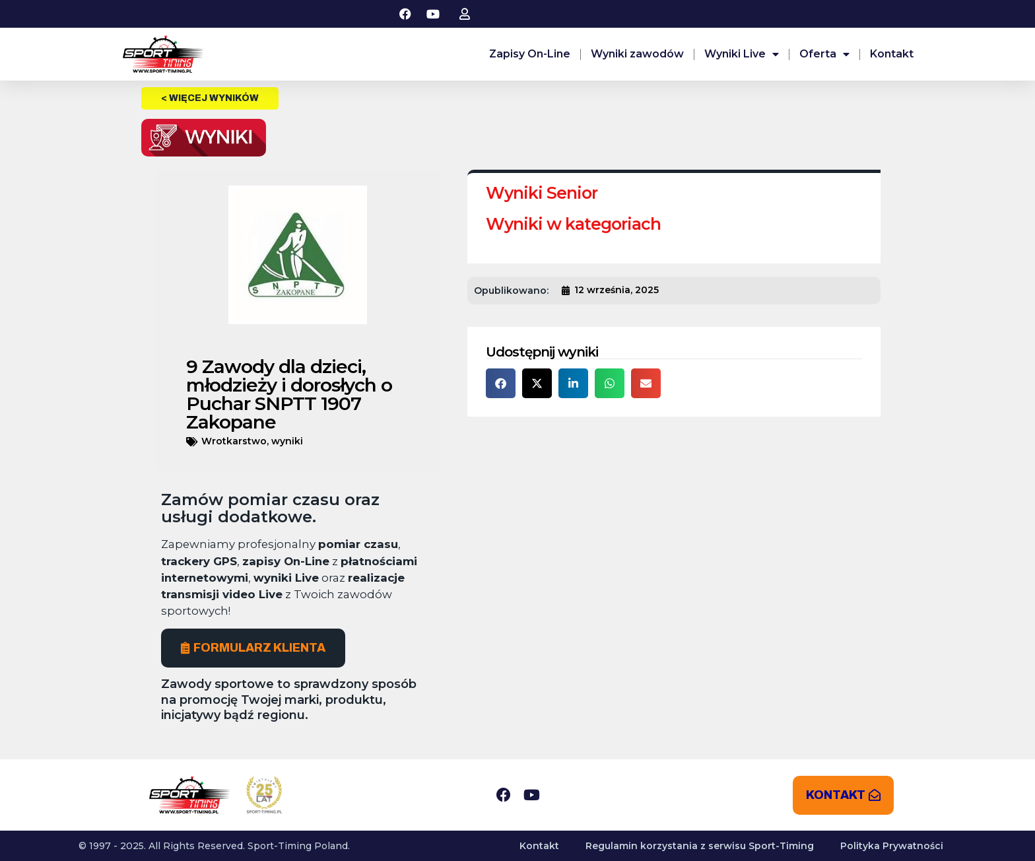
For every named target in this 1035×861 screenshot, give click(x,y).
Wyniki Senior (541, 193)
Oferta (824, 54)
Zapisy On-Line (529, 54)
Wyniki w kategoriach (573, 224)
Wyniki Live (741, 54)
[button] (501, 383)
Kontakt (892, 54)
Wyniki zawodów (637, 54)
